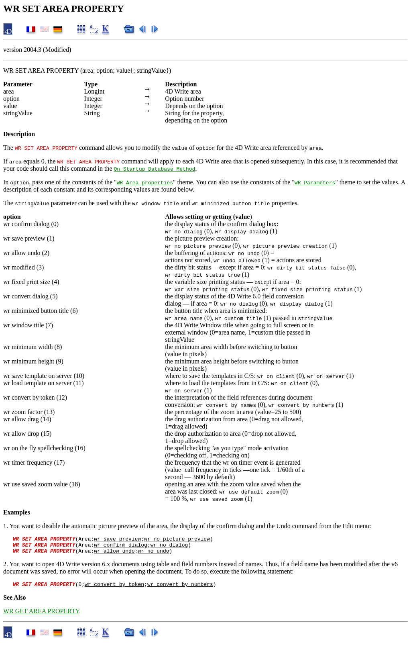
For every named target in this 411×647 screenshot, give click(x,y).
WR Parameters (315, 182)
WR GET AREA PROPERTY (41, 615)
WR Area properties (145, 182)
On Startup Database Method (154, 168)
